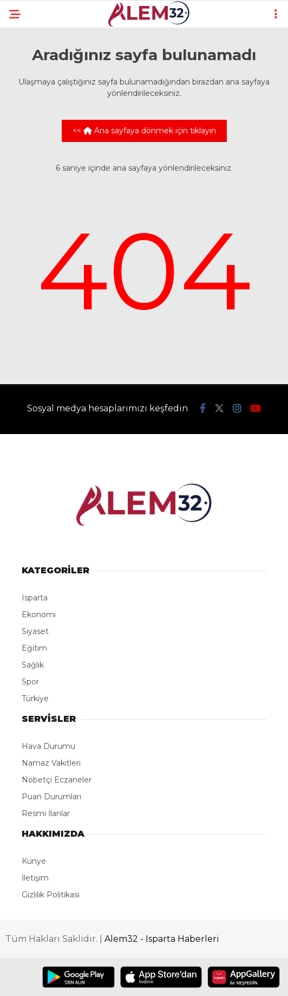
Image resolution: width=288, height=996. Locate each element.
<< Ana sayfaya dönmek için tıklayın (144, 130)
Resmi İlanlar (46, 813)
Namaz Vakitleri (51, 763)
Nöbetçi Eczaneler (56, 780)
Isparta (35, 598)
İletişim (35, 878)
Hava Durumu (48, 746)
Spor (30, 682)
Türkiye (35, 698)
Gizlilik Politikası (51, 895)
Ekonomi (39, 614)
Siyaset (35, 631)
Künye (34, 861)
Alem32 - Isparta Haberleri (161, 939)
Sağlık (33, 665)
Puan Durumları (51, 796)
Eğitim (34, 648)
